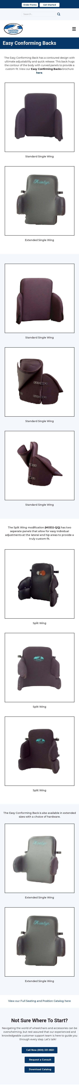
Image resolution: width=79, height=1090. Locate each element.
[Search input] (39, 14)
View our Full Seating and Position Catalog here (39, 1001)
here (39, 72)
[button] (30, 5)
